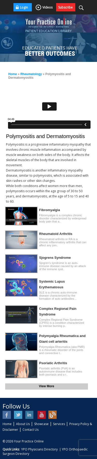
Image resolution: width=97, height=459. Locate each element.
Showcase (41, 424)
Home (12, 74)
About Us (23, 424)
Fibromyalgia (49, 210)
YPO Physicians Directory (39, 449)
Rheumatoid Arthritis (55, 234)
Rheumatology (31, 74)
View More (46, 386)
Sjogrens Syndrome (55, 258)
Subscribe (65, 7)
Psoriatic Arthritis (53, 363)
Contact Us (31, 429)
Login (24, 7)
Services (59, 424)
